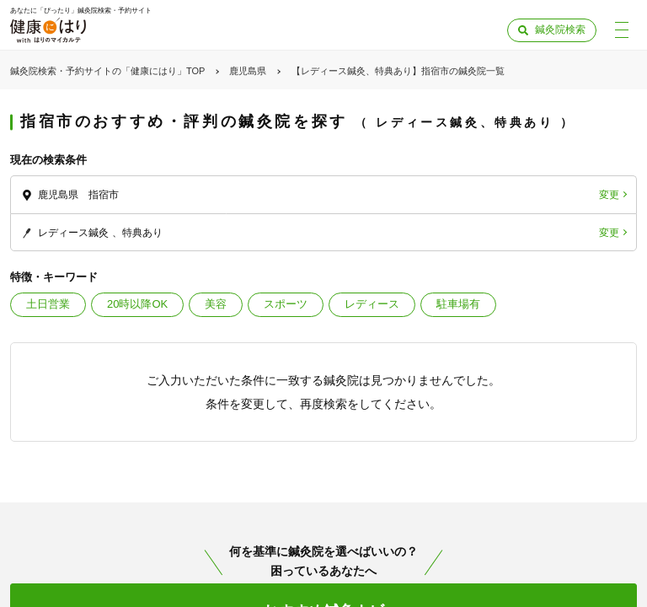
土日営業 (48, 304)
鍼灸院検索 (560, 29)
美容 (216, 304)
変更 (609, 195)
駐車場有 (458, 304)
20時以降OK (137, 304)
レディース (372, 304)
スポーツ (285, 304)
